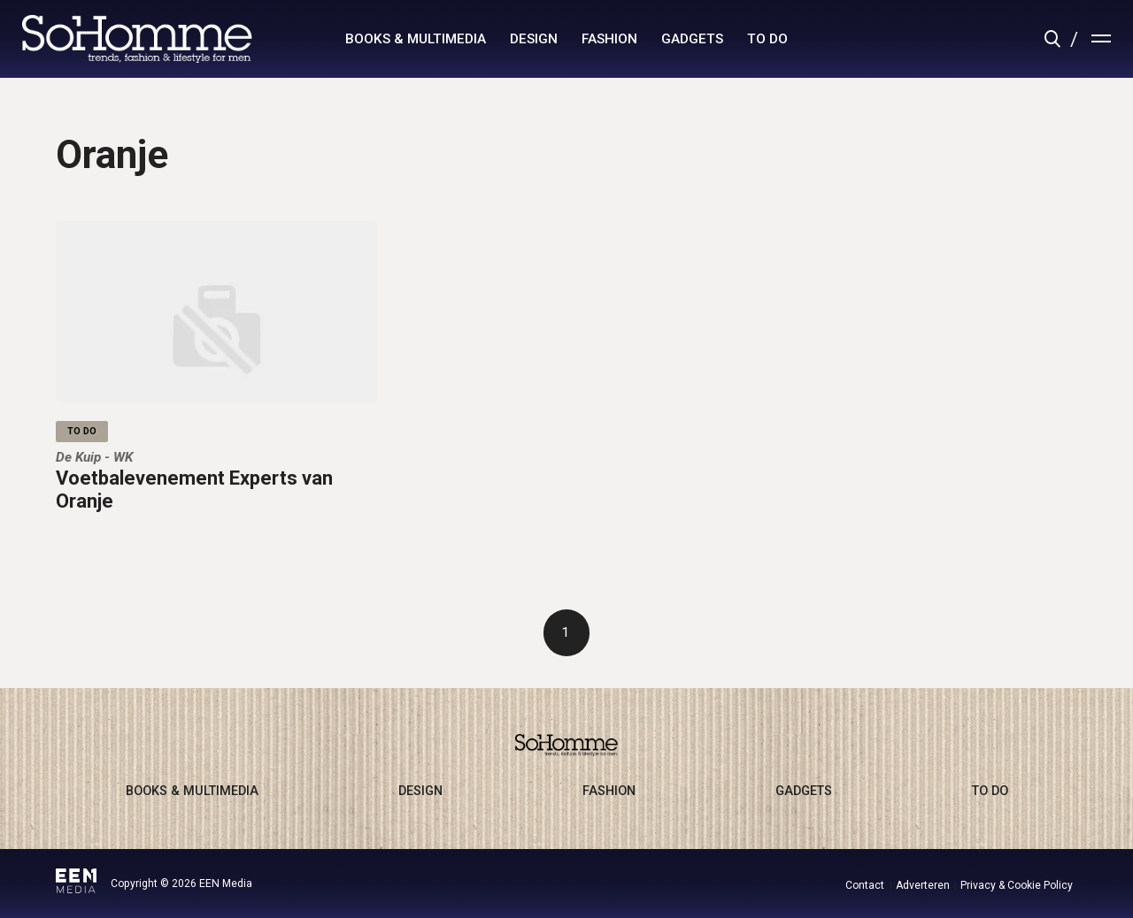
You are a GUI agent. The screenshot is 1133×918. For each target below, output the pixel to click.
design (534, 39)
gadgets (692, 39)
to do (767, 39)
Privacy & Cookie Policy (1016, 885)
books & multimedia (415, 39)
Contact (864, 885)
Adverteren (923, 885)
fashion (609, 39)
